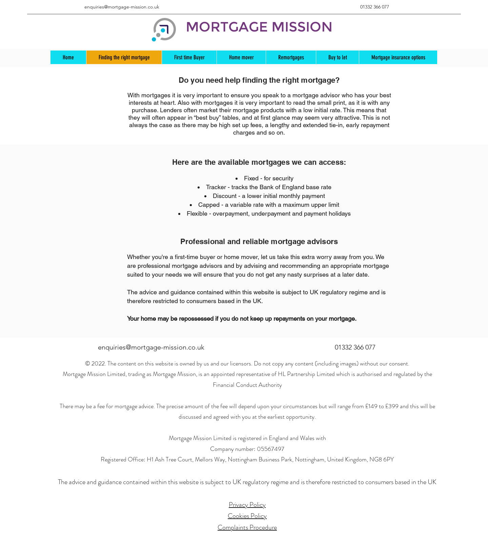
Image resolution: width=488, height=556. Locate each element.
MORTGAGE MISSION (259, 26)
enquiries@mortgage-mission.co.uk (121, 7)
